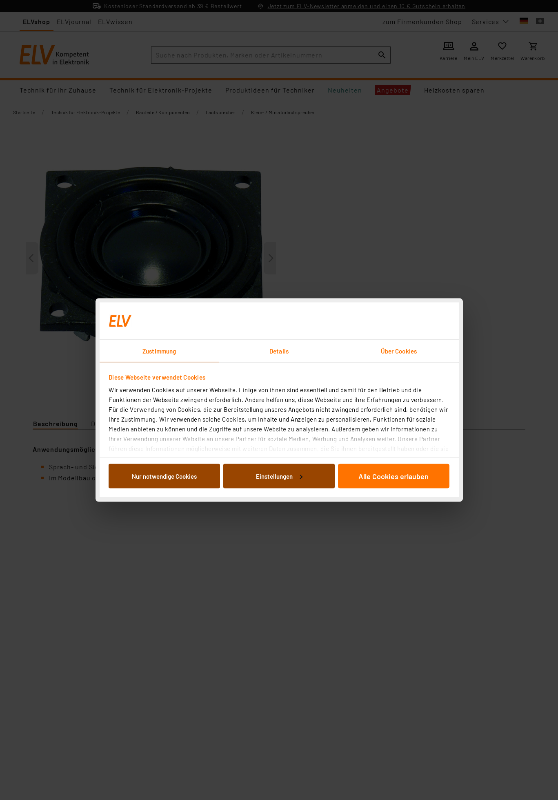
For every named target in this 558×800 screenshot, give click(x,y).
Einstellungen (279, 476)
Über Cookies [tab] (399, 351)
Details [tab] (279, 351)
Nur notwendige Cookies (164, 476)
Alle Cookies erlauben (393, 475)
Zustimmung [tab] (159, 351)
